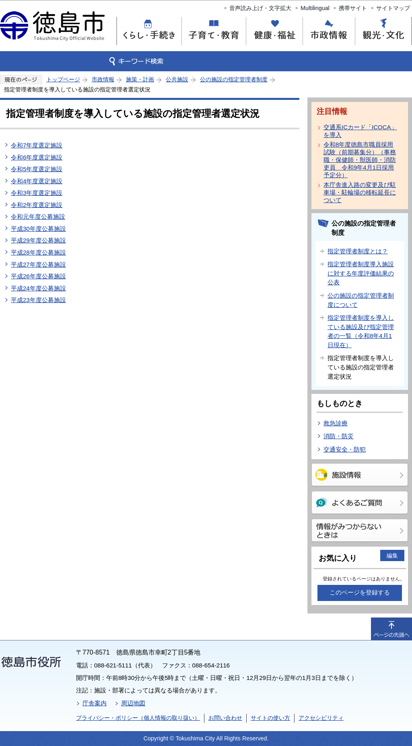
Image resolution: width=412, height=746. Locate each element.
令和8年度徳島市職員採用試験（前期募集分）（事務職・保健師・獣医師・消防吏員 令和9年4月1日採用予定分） (359, 159)
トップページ (63, 79)
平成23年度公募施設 (38, 299)
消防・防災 (338, 436)
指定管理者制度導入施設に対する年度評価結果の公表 (361, 273)
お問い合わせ (225, 718)
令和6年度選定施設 (36, 157)
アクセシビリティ (321, 718)
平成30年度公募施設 (38, 228)
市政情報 (103, 79)
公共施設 (177, 79)
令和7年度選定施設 (36, 145)
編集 (392, 555)
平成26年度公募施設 (38, 276)
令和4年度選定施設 (36, 181)
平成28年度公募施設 (38, 252)
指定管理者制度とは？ (358, 251)
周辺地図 (133, 703)
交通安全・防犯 (344, 449)
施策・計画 (140, 79)
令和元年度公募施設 (38, 216)
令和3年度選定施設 (36, 192)
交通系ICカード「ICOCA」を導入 (360, 131)
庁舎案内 (94, 703)
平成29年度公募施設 (38, 240)
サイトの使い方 (270, 718)
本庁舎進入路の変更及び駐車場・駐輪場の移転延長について (359, 192)
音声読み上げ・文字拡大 (260, 8)
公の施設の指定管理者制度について (361, 300)
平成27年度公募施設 (38, 264)
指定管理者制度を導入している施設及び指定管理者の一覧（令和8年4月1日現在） (361, 331)
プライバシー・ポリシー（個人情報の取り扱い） (138, 718)
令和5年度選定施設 (36, 169)
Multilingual (315, 8)
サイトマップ (393, 8)
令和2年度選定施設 (36, 204)
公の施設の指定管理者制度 (234, 79)
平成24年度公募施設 (38, 288)
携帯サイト (353, 8)
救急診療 (335, 423)
